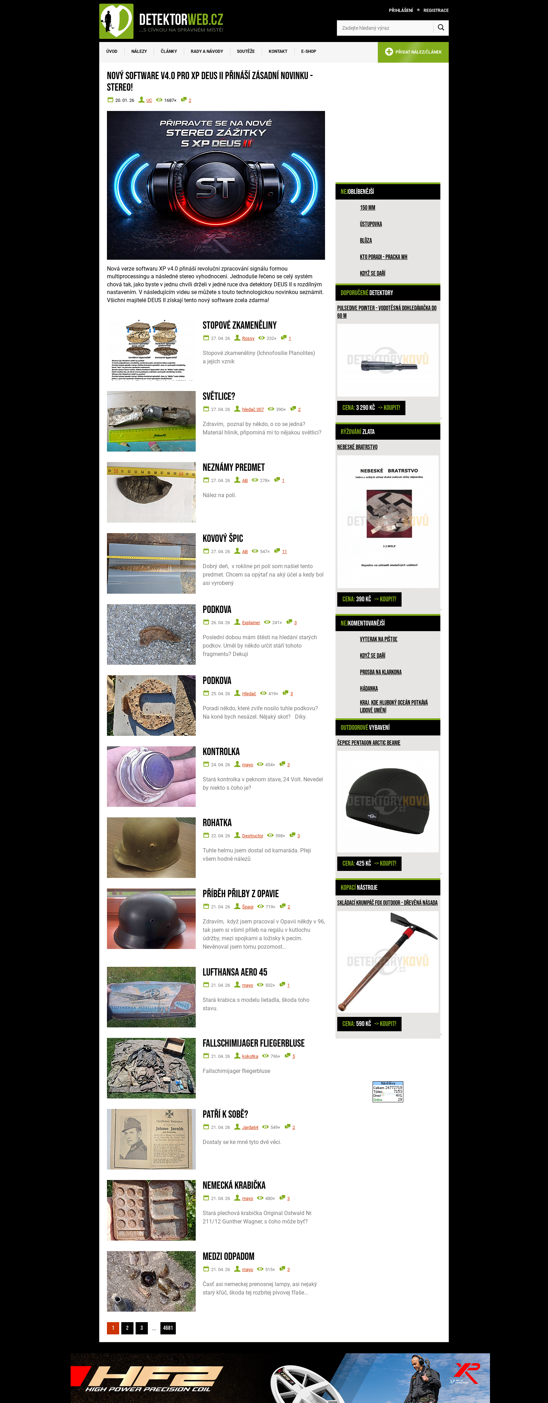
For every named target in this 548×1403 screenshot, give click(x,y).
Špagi (247, 906)
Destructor (252, 835)
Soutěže (246, 51)
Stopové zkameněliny (240, 325)
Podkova (217, 610)
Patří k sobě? (225, 1115)
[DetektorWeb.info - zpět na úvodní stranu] (165, 21)
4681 (168, 1328)
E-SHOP (308, 51)
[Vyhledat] (441, 28)
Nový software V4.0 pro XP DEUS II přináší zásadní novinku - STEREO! (210, 81)
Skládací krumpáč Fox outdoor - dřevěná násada (387, 903)
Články (169, 51)
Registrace (436, 10)
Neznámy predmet (234, 468)
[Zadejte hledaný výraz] (393, 28)
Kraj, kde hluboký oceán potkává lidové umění (394, 706)
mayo (247, 764)
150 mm (367, 207)
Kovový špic (223, 539)
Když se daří (372, 273)
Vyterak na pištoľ (378, 639)
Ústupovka (371, 224)
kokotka (250, 1056)
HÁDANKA (369, 688)
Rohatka (217, 823)
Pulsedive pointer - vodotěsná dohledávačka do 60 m (387, 312)
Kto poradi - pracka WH (384, 257)
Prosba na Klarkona (381, 672)
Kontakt (278, 51)
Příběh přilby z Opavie (241, 894)
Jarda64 (250, 1127)
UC (149, 100)
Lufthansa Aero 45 (235, 972)
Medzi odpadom (228, 1257)
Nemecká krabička (234, 1186)
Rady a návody (207, 51)
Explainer (251, 622)
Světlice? (219, 397)
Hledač (249, 693)
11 (284, 551)
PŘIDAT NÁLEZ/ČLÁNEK (413, 53)
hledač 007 (253, 409)
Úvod (111, 51)
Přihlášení (401, 10)
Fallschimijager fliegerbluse (254, 1043)
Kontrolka (221, 752)
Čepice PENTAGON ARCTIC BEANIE (369, 743)
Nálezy (139, 51)
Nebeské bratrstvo (357, 447)
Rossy (248, 338)
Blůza (366, 240)
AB (245, 480)
